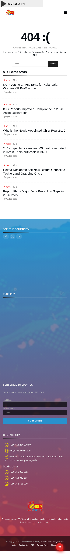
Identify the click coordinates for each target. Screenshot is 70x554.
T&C (32, 545)
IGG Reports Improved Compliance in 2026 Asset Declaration (33, 110)
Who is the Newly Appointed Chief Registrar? (34, 130)
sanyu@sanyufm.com (20, 450)
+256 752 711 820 (19, 483)
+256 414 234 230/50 (20, 444)
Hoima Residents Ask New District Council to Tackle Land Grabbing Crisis (34, 171)
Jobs (14, 545)
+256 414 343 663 (19, 477)
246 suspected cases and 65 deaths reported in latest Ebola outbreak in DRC (34, 150)
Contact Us (23, 545)
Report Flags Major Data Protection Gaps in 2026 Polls (33, 193)
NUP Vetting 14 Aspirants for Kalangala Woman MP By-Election (30, 86)
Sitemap (54, 545)
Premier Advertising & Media (52, 542)
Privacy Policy (42, 545)
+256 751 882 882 (19, 472)
